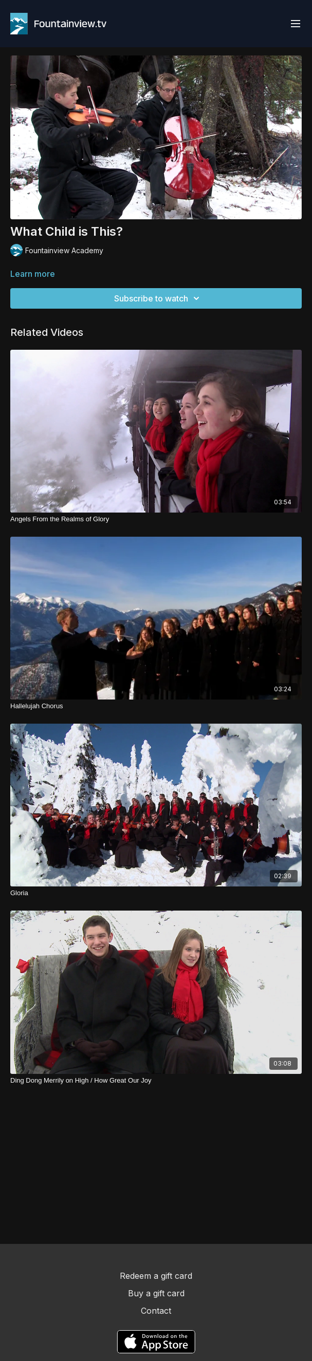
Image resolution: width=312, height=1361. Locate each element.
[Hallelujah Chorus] (156, 706)
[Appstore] (156, 1341)
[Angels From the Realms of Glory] (156, 519)
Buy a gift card (156, 1293)
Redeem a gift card (156, 1276)
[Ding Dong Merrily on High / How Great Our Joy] (156, 1080)
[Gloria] (156, 893)
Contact (156, 1311)
